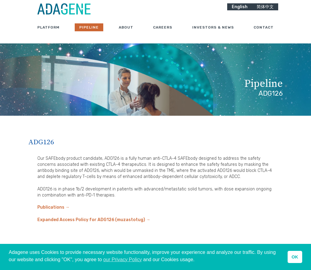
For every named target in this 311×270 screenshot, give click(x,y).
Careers (162, 33)
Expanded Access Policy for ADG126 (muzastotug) (93, 219)
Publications (53, 207)
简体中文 (265, 12)
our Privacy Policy (122, 259)
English (240, 12)
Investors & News (213, 33)
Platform (48, 33)
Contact (264, 33)
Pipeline (89, 33)
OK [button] (295, 257)
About (126, 33)
